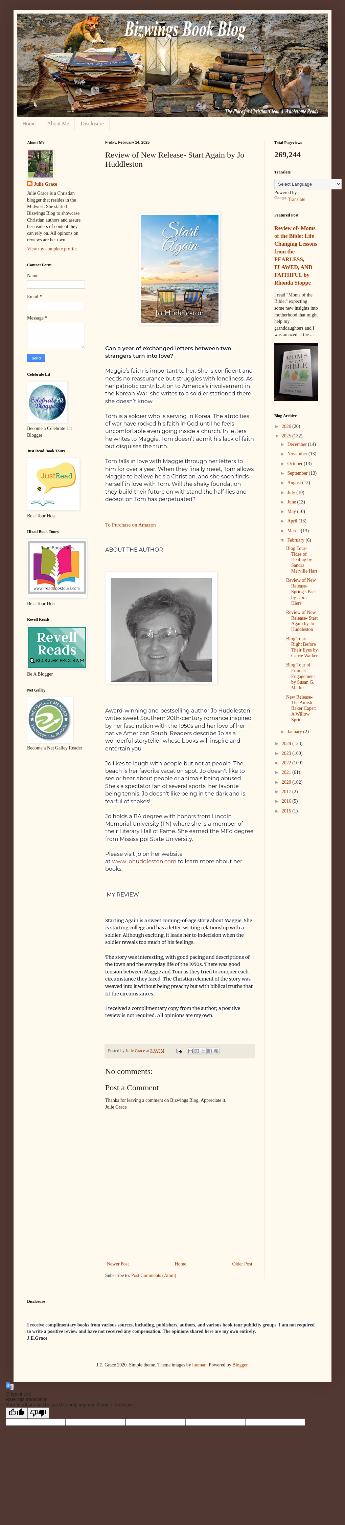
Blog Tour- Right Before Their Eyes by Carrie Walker (302, 647)
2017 (287, 791)
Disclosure (92, 123)
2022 (287, 762)
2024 (287, 743)
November (297, 453)
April (292, 520)
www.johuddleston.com (144, 861)
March (294, 530)
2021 (287, 772)
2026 (287, 426)
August (294, 482)
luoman (199, 1364)
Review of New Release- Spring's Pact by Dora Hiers (301, 591)
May (292, 511)
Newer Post (118, 1263)
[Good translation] (16, 1413)
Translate (289, 199)
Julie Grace (45, 184)
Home (29, 123)
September (297, 473)
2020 (287, 782)
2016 (287, 801)
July (291, 492)
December (297, 444)
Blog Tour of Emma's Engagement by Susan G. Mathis (300, 676)
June (292, 501)
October (295, 463)
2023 (287, 753)
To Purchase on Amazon (130, 525)
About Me (58, 123)
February (296, 540)
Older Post (242, 1263)
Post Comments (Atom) (153, 1275)
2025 (287, 435)
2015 (287, 810)
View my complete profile (52, 248)
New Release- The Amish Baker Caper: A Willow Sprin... (301, 708)
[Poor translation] (38, 1413)
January (295, 731)
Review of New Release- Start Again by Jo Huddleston (302, 621)
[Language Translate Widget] (308, 184)
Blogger (239, 1364)
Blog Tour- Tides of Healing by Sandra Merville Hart (301, 560)
